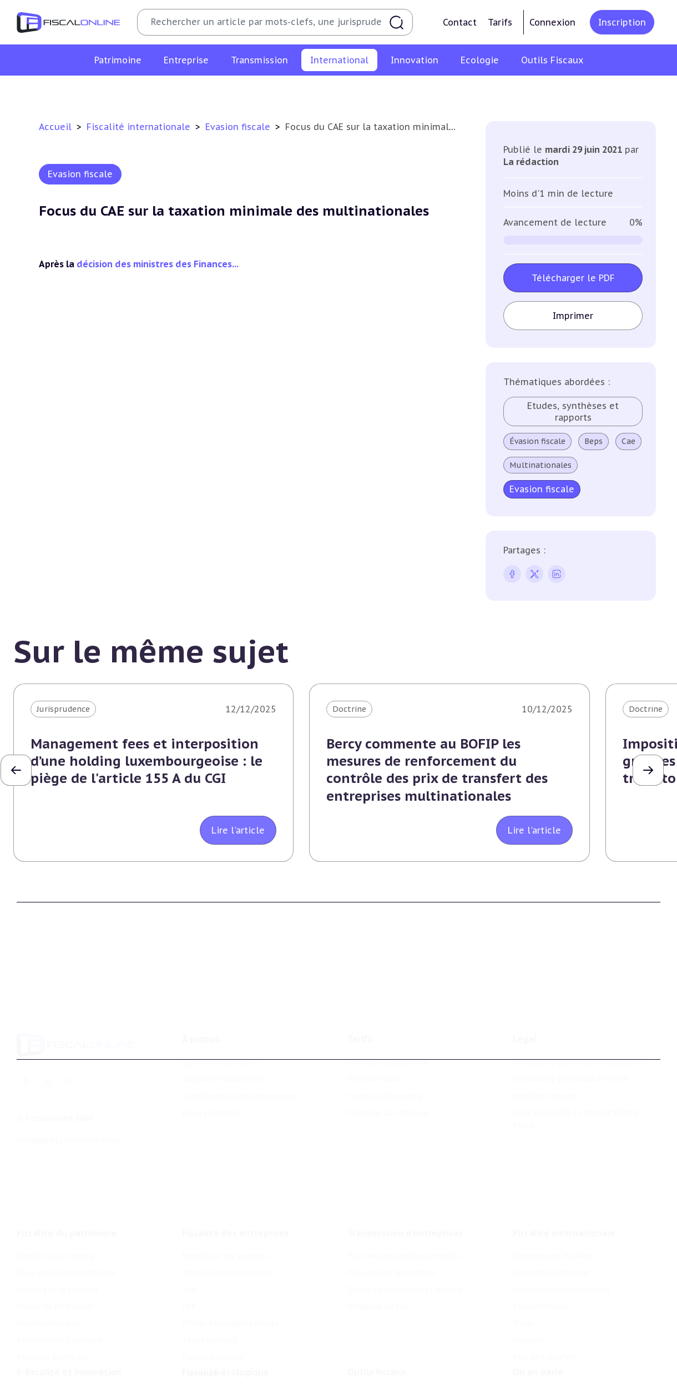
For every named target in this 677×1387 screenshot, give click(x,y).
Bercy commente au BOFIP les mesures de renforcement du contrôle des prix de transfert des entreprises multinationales (437, 770)
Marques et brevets (54, 1375)
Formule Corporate (384, 1046)
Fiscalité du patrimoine (67, 1164)
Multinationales (541, 465)
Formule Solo (373, 1029)
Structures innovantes (60, 1358)
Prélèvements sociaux (59, 1271)
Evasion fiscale (407, 91)
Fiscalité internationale (140, 126)
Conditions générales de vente (571, 1029)
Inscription (622, 22)
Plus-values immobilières (66, 1204)
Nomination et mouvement (566, 1341)
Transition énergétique (226, 1375)
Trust (459, 91)
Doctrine (349, 709)
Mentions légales (545, 1046)
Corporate (201, 1305)
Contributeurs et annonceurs (239, 1046)
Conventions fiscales (123, 91)
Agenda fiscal (372, 1358)
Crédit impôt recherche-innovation (84, 1341)
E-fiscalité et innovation (69, 1318)
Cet (188, 1238)
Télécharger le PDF (573, 277)
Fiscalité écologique (225, 1318)
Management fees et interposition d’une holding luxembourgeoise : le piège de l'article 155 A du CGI (146, 761)
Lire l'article (238, 830)
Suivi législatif (375, 1375)
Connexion (552, 22)
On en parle (538, 1318)
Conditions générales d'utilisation (578, 1012)
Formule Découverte (387, 1012)
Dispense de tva (377, 1238)
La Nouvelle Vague (91, 1090)
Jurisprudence (63, 709)
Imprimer (573, 315)
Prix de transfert (561, 91)
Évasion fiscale (538, 441)
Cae (629, 441)
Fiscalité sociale (212, 1288)
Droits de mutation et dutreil (404, 1221)
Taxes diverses (209, 1271)
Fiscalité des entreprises (235, 1164)
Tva (188, 1221)
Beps (594, 441)
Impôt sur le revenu (55, 1187)
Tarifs (500, 22)
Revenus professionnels (228, 1204)
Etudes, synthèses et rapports (573, 411)
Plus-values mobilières (391, 1204)
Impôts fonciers (48, 1254)
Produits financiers (53, 1288)
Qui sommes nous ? (220, 1012)
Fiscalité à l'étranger (215, 91)
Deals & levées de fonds (559, 1358)
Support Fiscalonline (222, 1029)
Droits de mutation (54, 1238)
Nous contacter (212, 1062)
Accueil (55, 126)
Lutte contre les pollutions (235, 1341)
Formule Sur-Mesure (387, 1062)
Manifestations (542, 1375)
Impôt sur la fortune (58, 1221)
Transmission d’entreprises (405, 1164)
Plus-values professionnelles (403, 1187)
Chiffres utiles (375, 1341)
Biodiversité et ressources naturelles (253, 1358)
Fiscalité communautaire (317, 91)
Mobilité (499, 91)
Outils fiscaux (376, 1318)
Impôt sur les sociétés (225, 1187)
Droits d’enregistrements (230, 1254)
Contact (460, 22)
